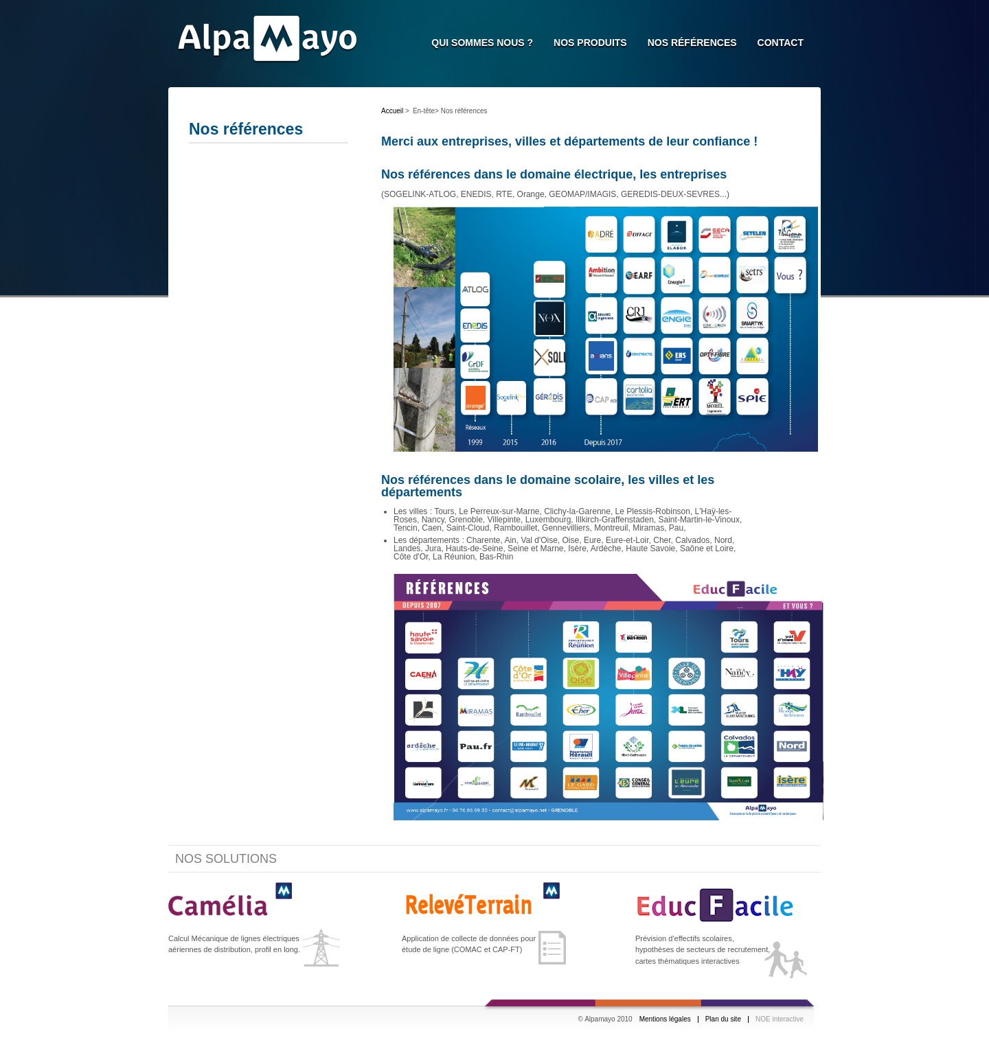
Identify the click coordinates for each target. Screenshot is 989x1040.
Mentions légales (665, 1019)
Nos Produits (590, 42)
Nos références (692, 42)
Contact (781, 42)
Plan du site (723, 1019)
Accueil (392, 111)
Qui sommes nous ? (482, 42)
